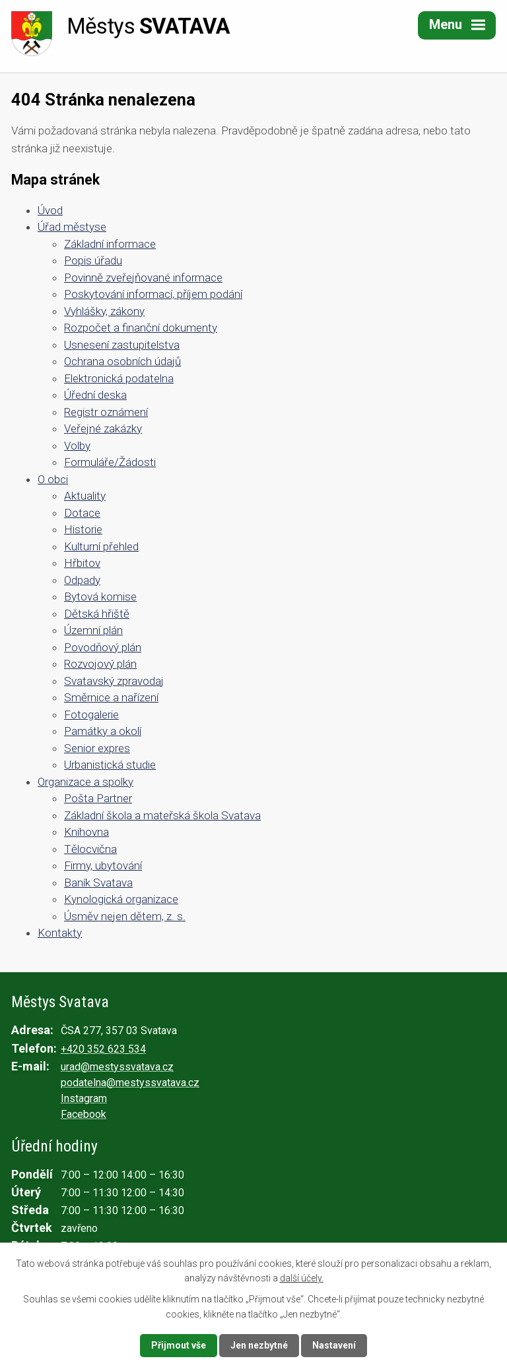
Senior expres (97, 748)
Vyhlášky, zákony (104, 311)
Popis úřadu (93, 260)
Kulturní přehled (101, 546)
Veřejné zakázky (103, 428)
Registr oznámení (106, 412)
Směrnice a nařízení (111, 697)
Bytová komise (100, 596)
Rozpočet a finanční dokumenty (140, 327)
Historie (83, 529)
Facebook (83, 1114)
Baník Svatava (98, 882)
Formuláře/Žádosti (110, 462)
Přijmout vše (178, 1345)
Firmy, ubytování (103, 865)
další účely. (301, 1278)
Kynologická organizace (121, 899)
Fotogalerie (91, 714)
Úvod (50, 210)
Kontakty (60, 932)
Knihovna (86, 831)
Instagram (84, 1098)
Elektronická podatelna (119, 378)
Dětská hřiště (96, 613)
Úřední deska (95, 394)
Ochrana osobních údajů (122, 361)
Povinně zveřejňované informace (143, 277)
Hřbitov (82, 562)
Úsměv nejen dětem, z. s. (125, 916)
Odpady (82, 580)
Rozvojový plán (100, 663)
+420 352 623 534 (103, 1049)
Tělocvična (90, 849)
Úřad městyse (72, 226)
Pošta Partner (98, 798)
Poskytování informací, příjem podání (153, 294)
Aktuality (85, 495)
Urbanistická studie (110, 764)
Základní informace (110, 243)
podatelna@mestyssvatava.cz (130, 1082)
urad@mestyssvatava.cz (117, 1067)
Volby (77, 445)
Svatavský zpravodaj (114, 680)
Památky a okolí (102, 731)
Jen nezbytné (259, 1345)
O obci (53, 479)
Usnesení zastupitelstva (122, 344)
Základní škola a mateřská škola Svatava (162, 815)
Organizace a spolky (85, 781)
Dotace (82, 512)
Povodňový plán (102, 647)
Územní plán (93, 630)
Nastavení (334, 1345)
